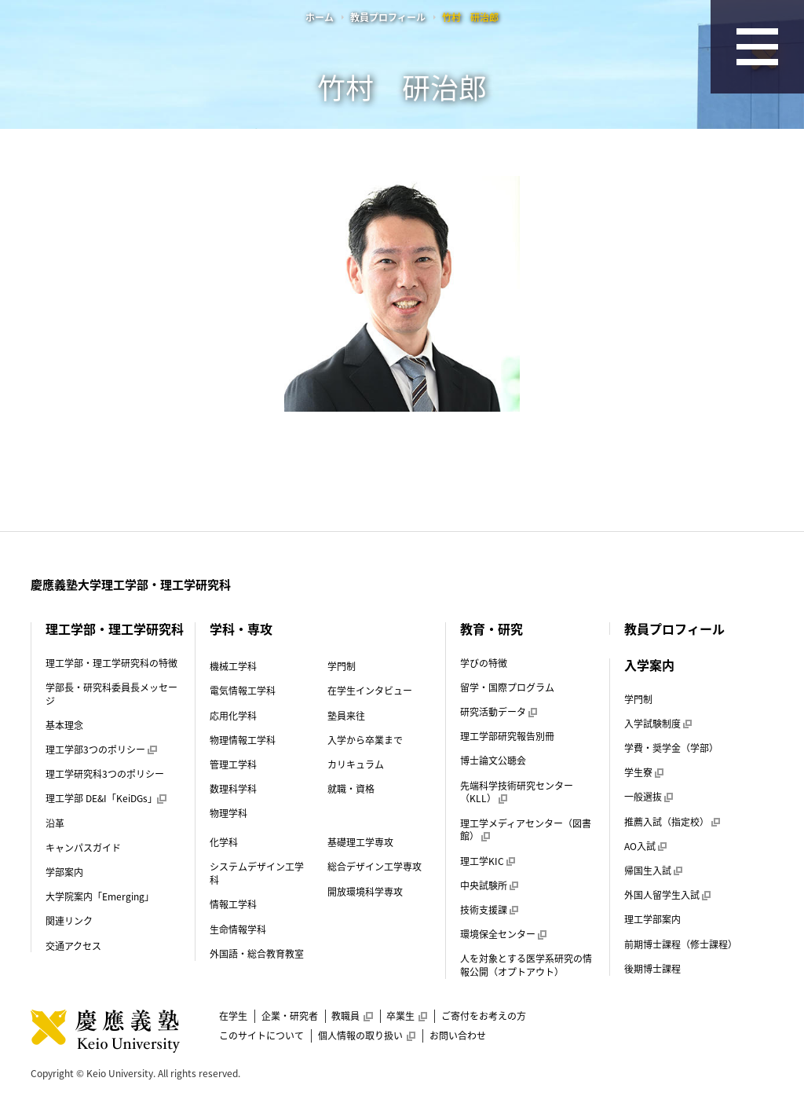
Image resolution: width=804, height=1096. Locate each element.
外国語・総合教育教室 (257, 954)
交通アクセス (73, 946)
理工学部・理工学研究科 (115, 628)
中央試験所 (489, 885)
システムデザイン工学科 (257, 873)
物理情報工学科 (243, 740)
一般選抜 (648, 797)
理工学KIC (487, 861)
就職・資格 (351, 789)
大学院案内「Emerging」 (100, 896)
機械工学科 (233, 666)
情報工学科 (233, 904)
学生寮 (643, 772)
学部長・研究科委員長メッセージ (111, 694)
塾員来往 (346, 716)
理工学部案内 (652, 919)
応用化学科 (233, 716)
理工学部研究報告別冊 (507, 736)
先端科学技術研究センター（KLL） (516, 792)
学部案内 (64, 872)
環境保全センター (503, 934)
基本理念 (64, 725)
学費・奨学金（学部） (671, 748)
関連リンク (69, 921)
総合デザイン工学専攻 (374, 867)
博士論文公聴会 (493, 760)
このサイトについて (261, 1035)
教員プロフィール (388, 17)
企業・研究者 (289, 1016)
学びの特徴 (483, 663)
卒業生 (406, 1016)
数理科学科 (233, 789)
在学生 (233, 1016)
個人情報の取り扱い (366, 1035)
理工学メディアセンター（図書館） (525, 830)
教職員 (351, 1016)
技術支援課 (489, 910)
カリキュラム (355, 764)
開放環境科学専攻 (365, 892)
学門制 (341, 666)
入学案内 (649, 664)
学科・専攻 (241, 628)
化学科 (224, 842)
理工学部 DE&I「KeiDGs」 (106, 798)
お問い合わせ (457, 1035)
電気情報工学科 (243, 691)
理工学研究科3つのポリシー (105, 774)
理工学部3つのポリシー (101, 749)
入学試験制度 (658, 724)
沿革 (55, 823)
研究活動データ (498, 712)
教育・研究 (491, 628)
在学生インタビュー (369, 691)
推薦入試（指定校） (672, 822)
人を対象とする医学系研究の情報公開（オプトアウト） (526, 965)
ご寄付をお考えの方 (483, 1016)
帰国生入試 (653, 870)
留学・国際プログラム (507, 687)
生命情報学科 (238, 929)
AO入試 (645, 846)
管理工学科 (233, 764)
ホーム (319, 17)
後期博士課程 (652, 969)
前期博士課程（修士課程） (680, 944)
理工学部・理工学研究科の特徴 (111, 663)
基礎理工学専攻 (360, 842)
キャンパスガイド (83, 848)
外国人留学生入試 (667, 895)
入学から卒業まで (365, 740)
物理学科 (228, 813)
